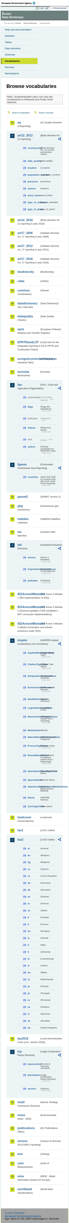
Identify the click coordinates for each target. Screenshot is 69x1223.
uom (20, 1163)
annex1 (32, 557)
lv (29, 965)
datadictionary (27, 303)
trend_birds (34, 195)
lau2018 (22, 1038)
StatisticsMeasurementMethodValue (34, 786)
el (29, 903)
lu (29, 958)
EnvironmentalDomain (34, 687)
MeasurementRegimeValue (34, 716)
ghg (20, 506)
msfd (20, 1102)
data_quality (34, 161)
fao (19, 384)
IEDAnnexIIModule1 (28, 594)
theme (31, 797)
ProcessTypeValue (34, 745)
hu (29, 931)
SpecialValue (34, 780)
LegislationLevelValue (34, 708)
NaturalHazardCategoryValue (34, 737)
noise (21, 1115)
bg (29, 862)
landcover (24, 817)
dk (29, 890)
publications (26, 1128)
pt (29, 993)
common (23, 290)
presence (33, 181)
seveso (22, 1141)
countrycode (34, 148)
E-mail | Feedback (14, 1212)
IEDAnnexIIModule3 (28, 607)
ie (29, 938)
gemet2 (22, 496)
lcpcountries (34, 1064)
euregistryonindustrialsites (28, 358)
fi (28, 917)
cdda (20, 281)
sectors (32, 1088)
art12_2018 (25, 220)
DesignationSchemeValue (34, 676)
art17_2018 (25, 258)
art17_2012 (25, 245)
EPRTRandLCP (28, 342)
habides (23, 518)
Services (9, 67)
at (29, 848)
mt (29, 972)
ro (29, 1000)
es (29, 910)
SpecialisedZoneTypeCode (34, 771)
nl (29, 979)
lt (28, 952)
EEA (20, 3)
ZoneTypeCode (34, 806)
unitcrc (32, 446)
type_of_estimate (34, 202)
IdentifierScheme (34, 699)
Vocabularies (12, 61)
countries (33, 477)
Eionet (18, 23)
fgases (22, 464)
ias (19, 531)
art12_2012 (25, 135)
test (20, 1154)
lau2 (20, 839)
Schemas (10, 54)
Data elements (13, 48)
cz (29, 876)
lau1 (20, 830)
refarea (32, 427)
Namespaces (12, 73)
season (32, 188)
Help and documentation (18, 29)
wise (20, 1176)
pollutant (33, 580)
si (29, 1014)
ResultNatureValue (34, 755)
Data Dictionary (30, 23)
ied (19, 544)
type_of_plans (34, 209)
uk (29, 1027)
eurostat (23, 371)
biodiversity (25, 271)
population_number (34, 174)
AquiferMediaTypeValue (34, 652)
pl (29, 986)
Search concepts (46, 113)
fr (28, 924)
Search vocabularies (21, 113)
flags (30, 406)
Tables (8, 42)
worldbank (24, 1189)
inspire (22, 640)
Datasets (10, 35)
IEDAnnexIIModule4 (28, 623)
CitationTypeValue (34, 664)
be (29, 855)
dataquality (25, 316)
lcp (19, 1051)
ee (29, 896)
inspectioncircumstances (34, 569)
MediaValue (34, 730)
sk (29, 1020)
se (29, 1007)
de (29, 883)
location (32, 168)
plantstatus (34, 1075)
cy (29, 869)
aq (19, 122)
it (28, 945)
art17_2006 (25, 233)
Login (41, 8)
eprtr (20, 329)
